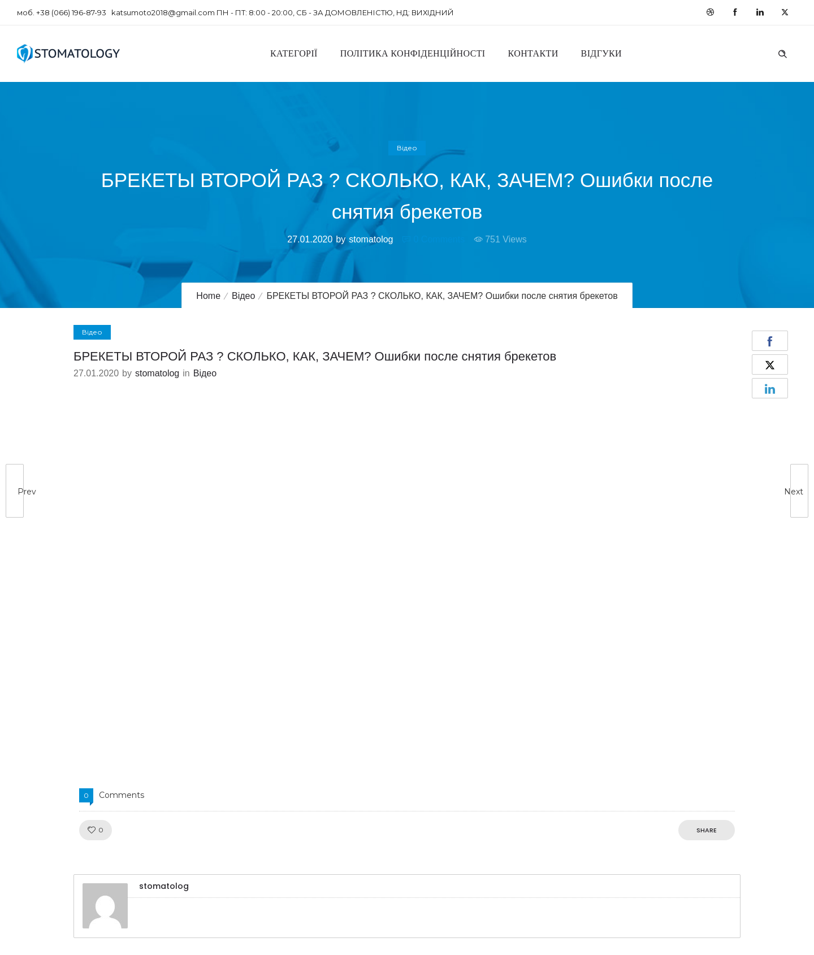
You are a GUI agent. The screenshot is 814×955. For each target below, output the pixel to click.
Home (208, 296)
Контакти (533, 53)
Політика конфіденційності (413, 53)
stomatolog (371, 239)
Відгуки (601, 53)
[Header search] (782, 52)
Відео (243, 296)
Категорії (294, 53)
